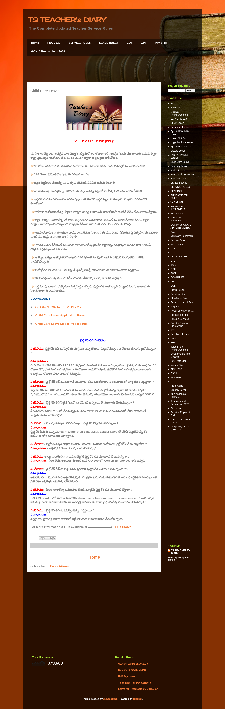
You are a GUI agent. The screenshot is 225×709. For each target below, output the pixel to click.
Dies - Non (176, 408)
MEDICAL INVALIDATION (179, 219)
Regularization (178, 294)
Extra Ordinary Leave (182, 174)
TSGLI (174, 265)
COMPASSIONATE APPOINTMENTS (181, 226)
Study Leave (177, 123)
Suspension (177, 213)
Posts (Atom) (59, 566)
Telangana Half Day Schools (134, 682)
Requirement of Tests (182, 310)
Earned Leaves (179, 182)
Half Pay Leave (179, 178)
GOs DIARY (123, 527)
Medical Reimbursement (179, 113)
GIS (173, 248)
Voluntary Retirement (182, 235)
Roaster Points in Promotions (180, 324)
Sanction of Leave (180, 334)
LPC (173, 260)
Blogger (137, 698)
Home (35, 42)
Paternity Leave (179, 166)
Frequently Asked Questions (180, 428)
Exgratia (175, 306)
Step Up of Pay (179, 298)
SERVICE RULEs (79, 42)
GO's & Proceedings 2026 (48, 51)
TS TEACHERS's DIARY (180, 552)
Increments (177, 244)
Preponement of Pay (182, 302)
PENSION (176, 191)
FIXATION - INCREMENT (178, 208)
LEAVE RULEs (108, 42)
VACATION (177, 202)
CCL (173, 285)
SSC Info (175, 373)
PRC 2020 (53, 42)
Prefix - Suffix (178, 290)
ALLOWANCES (179, 256)
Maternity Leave (179, 170)
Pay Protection (179, 360)
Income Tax (177, 365)
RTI (173, 330)
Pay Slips (161, 42)
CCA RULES (177, 277)
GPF (144, 42)
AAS (173, 231)
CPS (173, 338)
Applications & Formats (178, 395)
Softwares (176, 377)
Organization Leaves (182, 142)
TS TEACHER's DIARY (67, 20)
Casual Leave (178, 150)
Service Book (178, 240)
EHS (173, 342)
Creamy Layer (178, 390)
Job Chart (176, 107)
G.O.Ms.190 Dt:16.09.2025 (133, 663)
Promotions (177, 385)
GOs (129, 42)
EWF (173, 273)
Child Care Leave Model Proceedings (61, 323)
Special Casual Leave (182, 146)
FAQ (173, 103)
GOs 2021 (176, 381)
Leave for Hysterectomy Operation (138, 689)
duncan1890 (110, 698)
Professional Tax (179, 314)
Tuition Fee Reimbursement (179, 348)
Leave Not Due (179, 138)
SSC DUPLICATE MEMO (132, 670)
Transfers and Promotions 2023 (180, 402)
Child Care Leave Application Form (60, 315)
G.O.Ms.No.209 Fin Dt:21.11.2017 (58, 307)
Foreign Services (180, 318)
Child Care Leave (180, 162)
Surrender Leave (180, 127)
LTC (173, 281)
